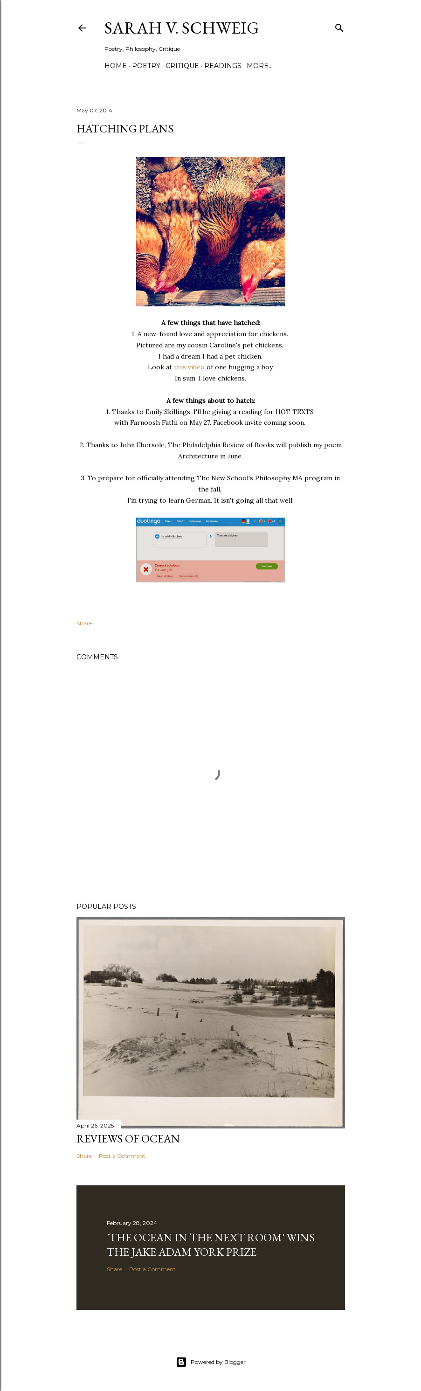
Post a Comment (122, 1155)
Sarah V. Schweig (181, 28)
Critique (182, 66)
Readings (223, 66)
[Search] (339, 26)
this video (189, 367)
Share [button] (84, 623)
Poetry (146, 66)
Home (115, 66)
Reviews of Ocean (128, 1138)
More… (260, 66)
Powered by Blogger (211, 1362)
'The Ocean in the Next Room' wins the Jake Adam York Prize (211, 1244)
